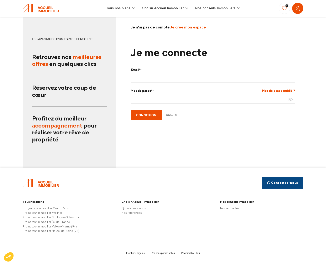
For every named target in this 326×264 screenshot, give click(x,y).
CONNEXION (146, 115)
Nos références (131, 212)
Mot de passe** (142, 90)
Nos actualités (229, 208)
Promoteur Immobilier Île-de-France (46, 221)
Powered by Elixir (190, 253)
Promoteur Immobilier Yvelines (43, 212)
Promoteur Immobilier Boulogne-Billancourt (51, 217)
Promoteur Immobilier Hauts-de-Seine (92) (51, 230)
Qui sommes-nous (133, 208)
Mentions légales (135, 253)
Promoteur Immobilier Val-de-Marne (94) (50, 226)
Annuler (172, 115)
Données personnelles (163, 253)
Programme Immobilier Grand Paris (46, 208)
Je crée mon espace (188, 27)
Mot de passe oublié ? (278, 90)
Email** (136, 69)
